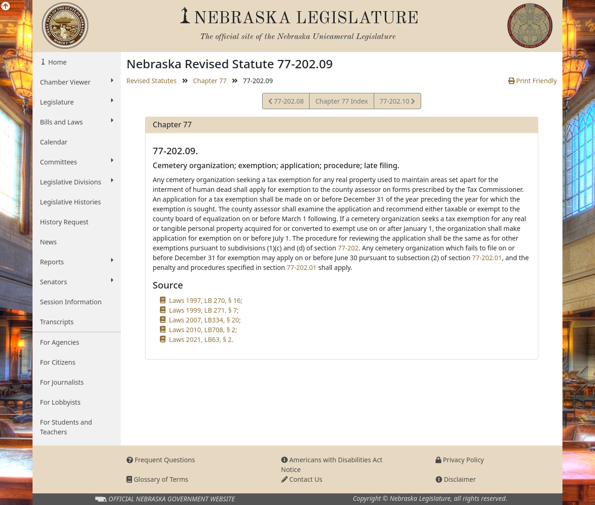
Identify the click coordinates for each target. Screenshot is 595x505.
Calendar (53, 142)
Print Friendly (532, 80)
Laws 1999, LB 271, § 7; (204, 310)
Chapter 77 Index (341, 101)
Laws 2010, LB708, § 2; (203, 329)
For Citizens (57, 362)
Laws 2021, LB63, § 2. (201, 339)
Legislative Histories (70, 201)
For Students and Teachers (66, 427)
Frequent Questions (160, 459)
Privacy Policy (460, 459)
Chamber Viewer (76, 81)
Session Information (71, 301)
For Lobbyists (60, 402)
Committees (76, 161)
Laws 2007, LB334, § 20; (205, 319)
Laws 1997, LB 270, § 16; (206, 300)
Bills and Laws (76, 121)
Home (56, 62)
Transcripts (56, 321)
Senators (76, 281)
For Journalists (62, 382)
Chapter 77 (209, 80)
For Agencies (59, 342)
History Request (64, 221)
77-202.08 (286, 102)
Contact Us (302, 479)
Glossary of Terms (157, 479)
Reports (76, 261)
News (48, 241)
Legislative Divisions (76, 181)
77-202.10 (397, 102)
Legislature (76, 101)
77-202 (348, 247)
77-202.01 (487, 257)
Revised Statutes (151, 80)
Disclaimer (456, 479)
